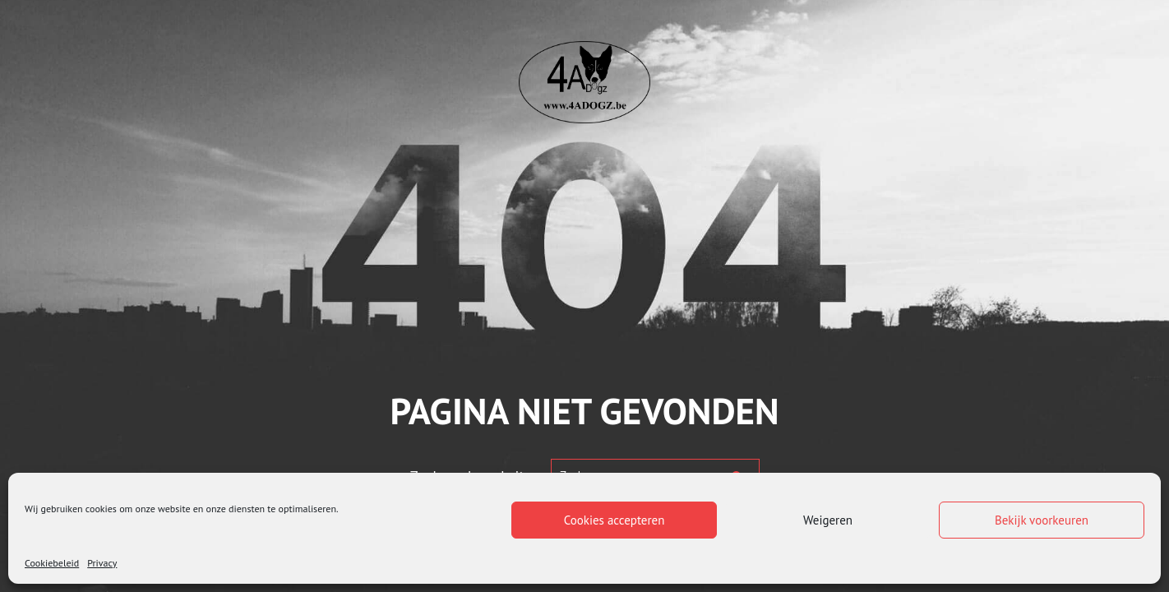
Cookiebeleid (52, 563)
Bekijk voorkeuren (1041, 520)
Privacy (102, 563)
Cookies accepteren (614, 520)
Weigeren (827, 520)
